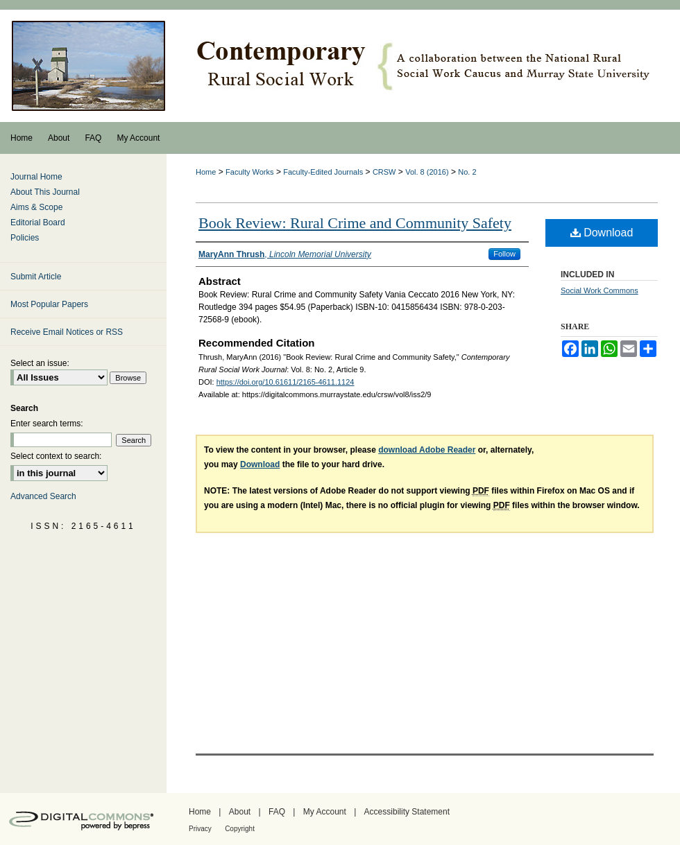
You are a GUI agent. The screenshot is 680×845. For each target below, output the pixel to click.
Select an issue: (39, 363)
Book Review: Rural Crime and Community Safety (354, 223)
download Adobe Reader (426, 450)
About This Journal (45, 192)
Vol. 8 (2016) (426, 172)
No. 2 (467, 172)
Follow (504, 254)
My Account (324, 812)
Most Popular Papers (49, 304)
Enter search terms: (46, 423)
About (239, 812)
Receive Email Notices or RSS (66, 332)
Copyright (240, 829)
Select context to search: (55, 456)
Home (206, 172)
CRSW (384, 172)
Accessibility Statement (407, 812)
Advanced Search (43, 496)
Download (602, 232)
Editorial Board (37, 222)
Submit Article (35, 276)
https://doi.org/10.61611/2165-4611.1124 (285, 382)
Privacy (200, 829)
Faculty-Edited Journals (323, 172)
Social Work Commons (599, 290)
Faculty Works (249, 172)
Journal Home (36, 177)
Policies (24, 238)
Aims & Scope (36, 207)
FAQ (277, 812)
